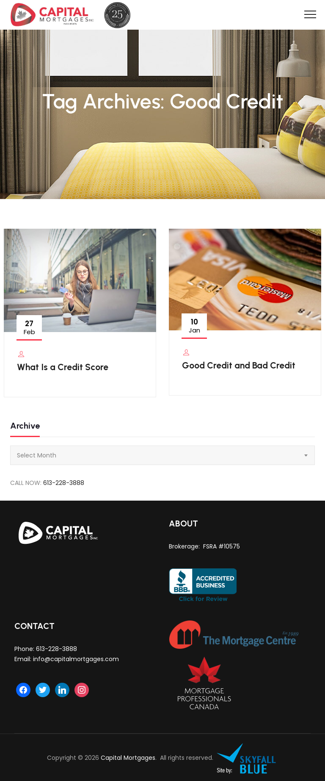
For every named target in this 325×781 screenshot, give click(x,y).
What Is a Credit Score (62, 367)
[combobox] (162, 455)
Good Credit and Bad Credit (238, 365)
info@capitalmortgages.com (76, 659)
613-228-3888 (63, 483)
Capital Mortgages (128, 757)
